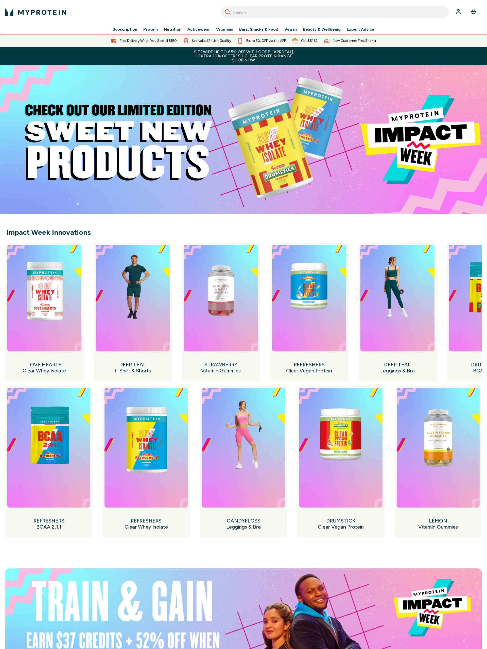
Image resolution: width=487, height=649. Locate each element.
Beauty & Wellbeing (322, 29)
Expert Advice (360, 29)
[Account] (458, 12)
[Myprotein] (243, 139)
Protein (150, 29)
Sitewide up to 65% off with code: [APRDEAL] (243, 55)
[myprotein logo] (35, 12)
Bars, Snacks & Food (258, 29)
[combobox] (335, 12)
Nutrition (172, 29)
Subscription (125, 29)
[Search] (227, 12)
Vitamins (224, 29)
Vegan (290, 29)
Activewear (198, 29)
